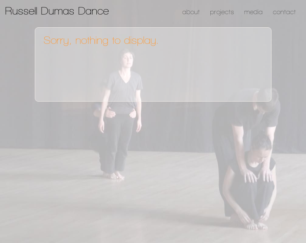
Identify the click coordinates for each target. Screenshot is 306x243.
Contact (284, 12)
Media (253, 12)
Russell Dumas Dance (57, 11)
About (191, 12)
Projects (222, 12)
